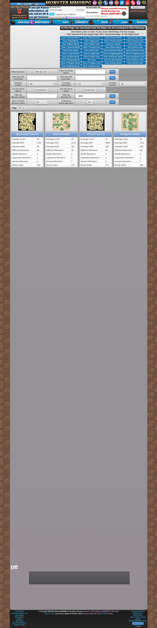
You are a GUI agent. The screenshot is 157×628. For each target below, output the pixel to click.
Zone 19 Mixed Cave (91, 66)
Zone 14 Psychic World (113, 57)
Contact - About (89, 611)
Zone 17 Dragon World (70, 63)
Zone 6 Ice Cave (135, 44)
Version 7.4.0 (137, 7)
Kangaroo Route (130, 134)
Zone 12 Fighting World (113, 54)
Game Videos (138, 615)
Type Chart (19, 621)
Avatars (19, 619)
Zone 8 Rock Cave (135, 47)
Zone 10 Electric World (113, 50)
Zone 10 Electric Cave (135, 50)
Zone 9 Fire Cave (92, 50)
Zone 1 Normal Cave (91, 38)
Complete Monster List (19, 613)
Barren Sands (61, 134)
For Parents (19, 611)
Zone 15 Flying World (70, 60)
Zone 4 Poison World (113, 41)
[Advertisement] (79, 12)
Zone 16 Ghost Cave (135, 60)
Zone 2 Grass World (113, 38)
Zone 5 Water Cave (92, 44)
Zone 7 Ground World (70, 47)
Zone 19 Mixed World (70, 66)
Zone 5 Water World (70, 44)
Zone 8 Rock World (113, 47)
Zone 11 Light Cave (91, 54)
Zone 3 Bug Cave (91, 41)
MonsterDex (19, 617)
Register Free (138, 613)
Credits (110, 613)
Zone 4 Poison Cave (135, 41)
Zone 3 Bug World (70, 41)
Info (37, 4)
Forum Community (138, 611)
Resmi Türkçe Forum (137, 617)
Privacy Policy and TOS (91, 613)
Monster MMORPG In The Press (107, 611)
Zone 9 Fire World (70, 50)
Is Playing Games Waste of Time (19, 16)
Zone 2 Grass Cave (135, 38)
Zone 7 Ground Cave (91, 47)
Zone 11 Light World (70, 54)
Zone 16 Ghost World (113, 60)
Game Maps (19, 615)
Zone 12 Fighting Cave (135, 54)
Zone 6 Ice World (113, 44)
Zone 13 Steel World (70, 57)
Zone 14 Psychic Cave (135, 57)
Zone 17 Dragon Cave (91, 63)
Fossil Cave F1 (95, 134)
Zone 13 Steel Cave (92, 57)
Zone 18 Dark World (113, 63)
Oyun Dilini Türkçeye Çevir (19, 10)
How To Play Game (19, 623)
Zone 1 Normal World (71, 38)
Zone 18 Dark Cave (135, 63)
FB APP (103, 613)
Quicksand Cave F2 (27, 134)
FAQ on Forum (19, 625)
